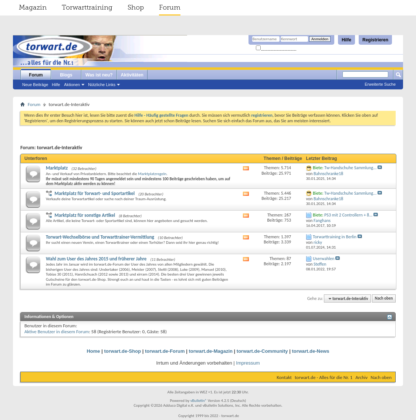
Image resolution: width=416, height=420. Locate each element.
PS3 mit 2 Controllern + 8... (348, 215)
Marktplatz (57, 168)
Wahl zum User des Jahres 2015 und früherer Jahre (96, 259)
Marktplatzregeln (152, 173)
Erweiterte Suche (380, 84)
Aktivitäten (132, 75)
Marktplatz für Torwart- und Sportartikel (94, 193)
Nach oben (384, 298)
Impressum (248, 363)
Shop (136, 7)
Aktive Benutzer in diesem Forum (56, 331)
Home (93, 351)
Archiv (361, 377)
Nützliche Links (101, 84)
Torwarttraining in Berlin (334, 236)
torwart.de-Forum (165, 351)
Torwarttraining (87, 7)
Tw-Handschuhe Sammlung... (350, 167)
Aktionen (72, 84)
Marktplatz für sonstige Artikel (84, 215)
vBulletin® (198, 400)
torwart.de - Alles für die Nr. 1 (323, 377)
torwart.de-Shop (122, 351)
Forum (169, 7)
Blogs (66, 75)
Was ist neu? (99, 75)
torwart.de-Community (262, 351)
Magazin (33, 7)
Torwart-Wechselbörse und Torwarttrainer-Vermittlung (100, 237)
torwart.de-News (310, 351)
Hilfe (346, 39)
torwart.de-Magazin (211, 351)
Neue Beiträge (35, 84)
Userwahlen (323, 258)
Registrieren (375, 39)
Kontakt (284, 377)
